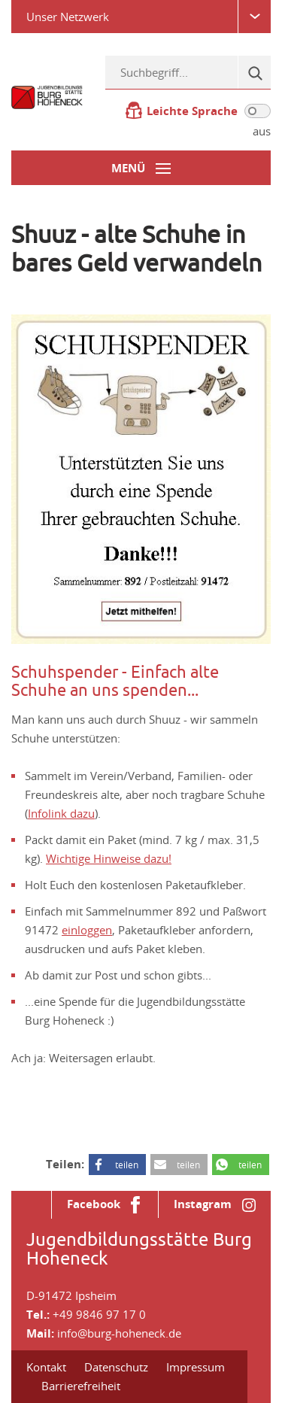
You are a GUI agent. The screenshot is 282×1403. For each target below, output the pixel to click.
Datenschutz (116, 1366)
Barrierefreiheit (80, 1385)
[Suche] (254, 72)
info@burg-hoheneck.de (119, 1333)
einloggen (87, 929)
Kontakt (46, 1366)
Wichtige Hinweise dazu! (108, 858)
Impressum (195, 1366)
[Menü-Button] (141, 167)
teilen (126, 1165)
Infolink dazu (61, 813)
